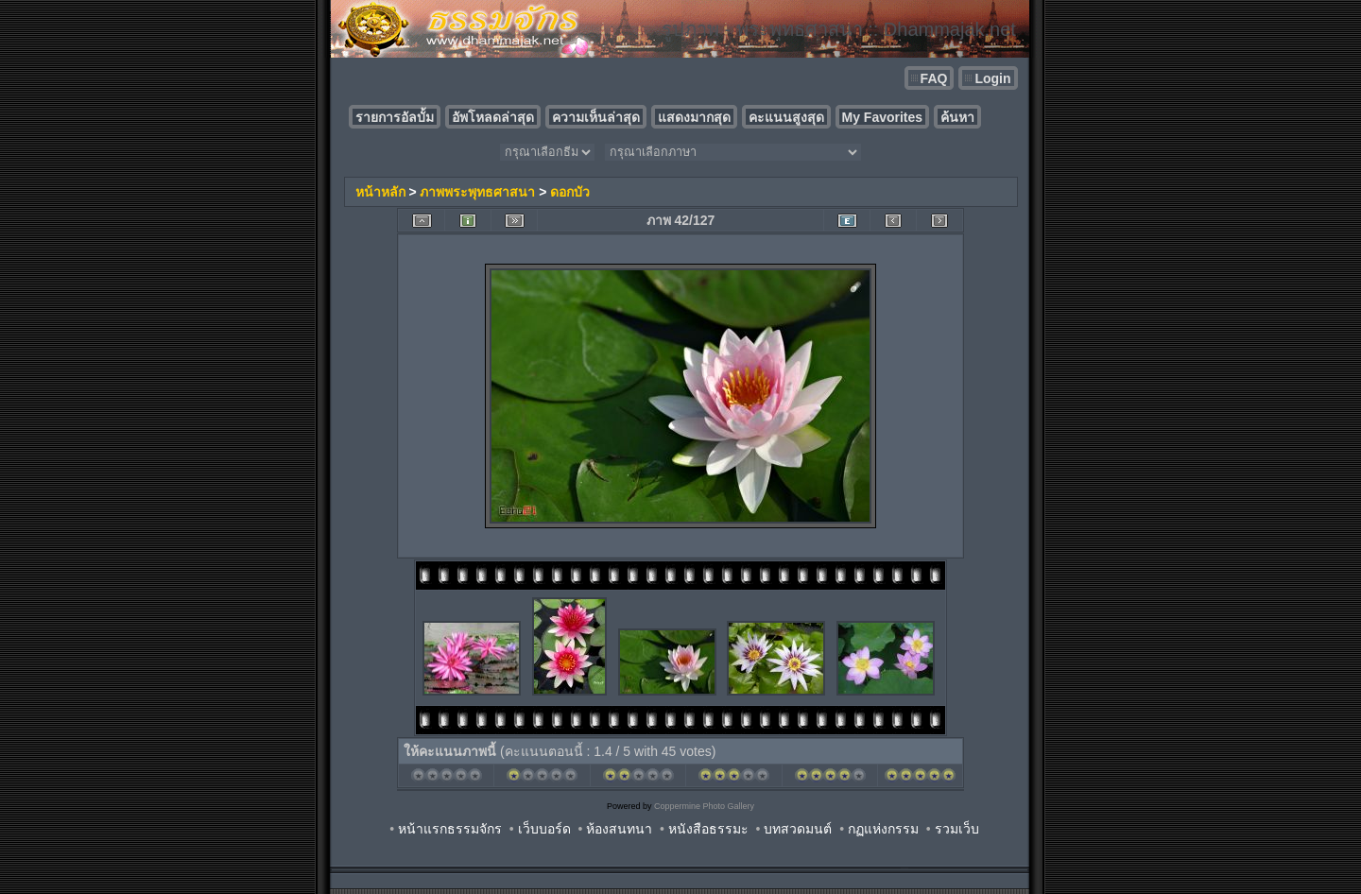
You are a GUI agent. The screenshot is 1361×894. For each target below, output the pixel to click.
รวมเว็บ (957, 828)
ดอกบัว (570, 191)
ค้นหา (957, 117)
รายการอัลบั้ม (394, 117)
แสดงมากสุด (694, 117)
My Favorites (882, 117)
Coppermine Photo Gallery (704, 806)
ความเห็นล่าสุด (596, 117)
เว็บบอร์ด (544, 828)
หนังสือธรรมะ (708, 828)
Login (992, 78)
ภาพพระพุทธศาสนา (477, 191)
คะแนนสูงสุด (786, 117)
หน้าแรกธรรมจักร (450, 828)
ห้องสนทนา (619, 828)
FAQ (934, 78)
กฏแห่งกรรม (883, 828)
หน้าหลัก (380, 191)
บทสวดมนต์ (798, 828)
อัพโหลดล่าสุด (493, 117)
